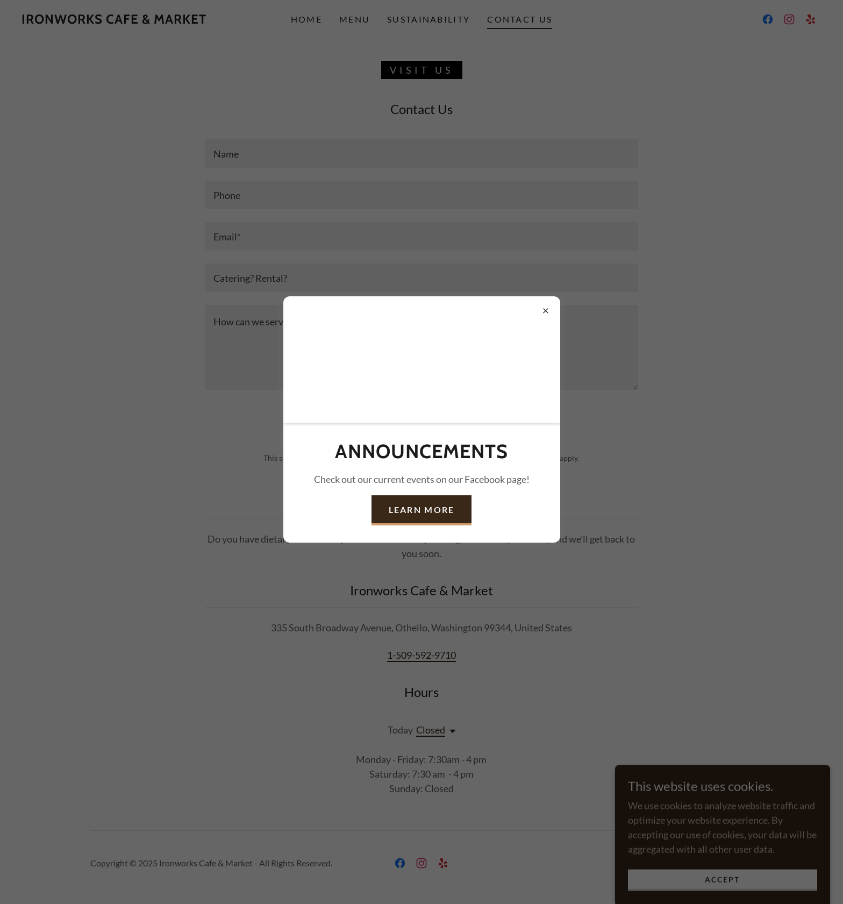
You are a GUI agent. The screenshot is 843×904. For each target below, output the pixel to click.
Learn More (422, 509)
